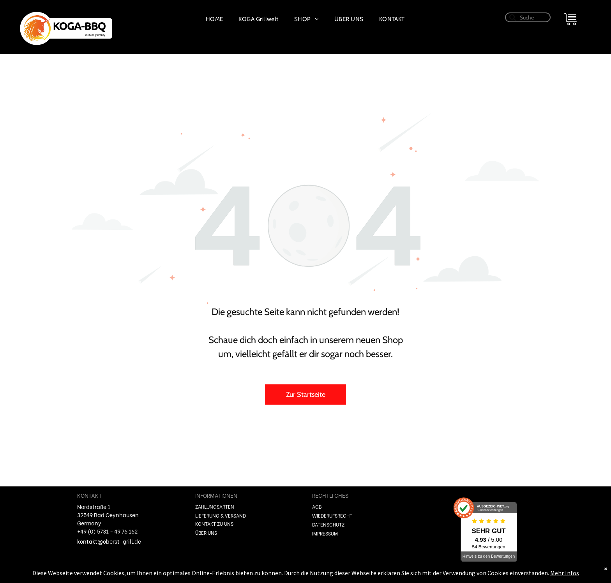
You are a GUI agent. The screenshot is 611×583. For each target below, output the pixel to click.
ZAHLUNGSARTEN (214, 506)
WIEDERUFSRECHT (332, 515)
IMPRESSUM (325, 533)
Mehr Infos (564, 573)
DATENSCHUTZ (328, 524)
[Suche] (528, 17)
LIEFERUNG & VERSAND (220, 515)
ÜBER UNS (206, 532)
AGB (316, 506)
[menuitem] (214, 19)
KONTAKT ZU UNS (214, 523)
